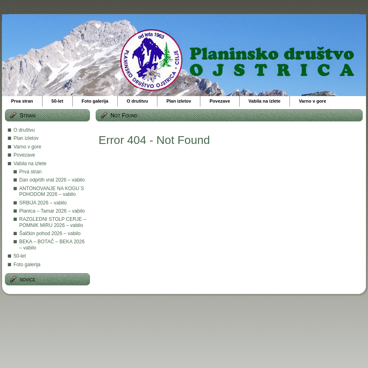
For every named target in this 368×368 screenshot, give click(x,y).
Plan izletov (25, 138)
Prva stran (30, 172)
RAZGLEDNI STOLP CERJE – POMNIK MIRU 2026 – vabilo (52, 222)
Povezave (24, 155)
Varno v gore (27, 147)
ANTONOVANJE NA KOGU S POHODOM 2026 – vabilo (51, 191)
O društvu (24, 130)
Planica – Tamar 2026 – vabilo (52, 211)
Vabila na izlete (30, 163)
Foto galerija (26, 264)
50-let (19, 256)
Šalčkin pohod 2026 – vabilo (50, 233)
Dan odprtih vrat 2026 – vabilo (52, 180)
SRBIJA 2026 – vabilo (43, 203)
